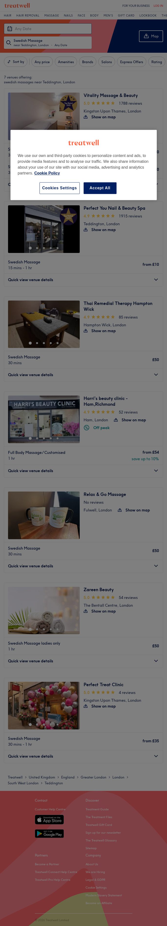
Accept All (99, 188)
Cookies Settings (59, 188)
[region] (83, 165)
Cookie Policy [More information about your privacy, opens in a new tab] (47, 173)
